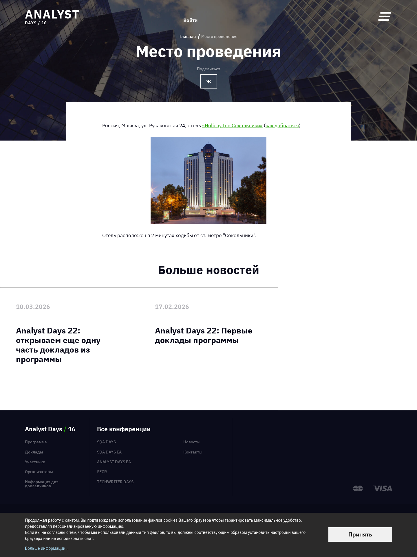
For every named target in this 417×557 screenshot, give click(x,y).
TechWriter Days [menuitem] (115, 481)
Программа (36, 442)
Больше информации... (46, 548)
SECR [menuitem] (102, 471)
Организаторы (39, 471)
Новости (191, 442)
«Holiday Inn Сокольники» (232, 125)
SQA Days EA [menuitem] (109, 452)
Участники (35, 461)
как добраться (282, 125)
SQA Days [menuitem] (106, 442)
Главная (188, 36)
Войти (190, 16)
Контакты (192, 452)
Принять (360, 534)
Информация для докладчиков (41, 484)
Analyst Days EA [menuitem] (114, 461)
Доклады (34, 452)
